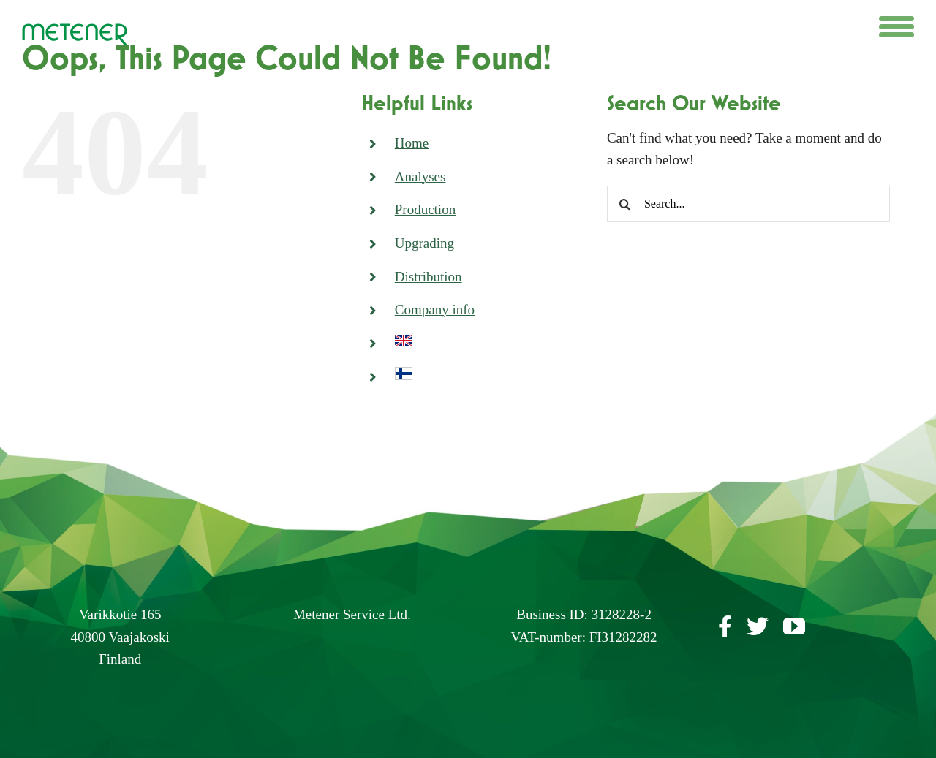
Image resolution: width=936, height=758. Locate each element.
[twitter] (758, 626)
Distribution (428, 276)
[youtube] (794, 626)
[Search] (625, 204)
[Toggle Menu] (896, 26)
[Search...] (748, 204)
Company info (435, 309)
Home (412, 143)
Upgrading (424, 243)
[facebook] (725, 626)
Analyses (420, 176)
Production (425, 209)
